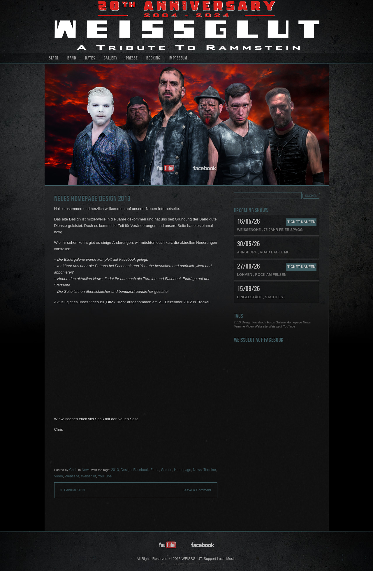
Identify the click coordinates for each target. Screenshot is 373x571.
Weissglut (88, 476)
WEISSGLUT (187, 26)
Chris (73, 470)
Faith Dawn (185, 564)
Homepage (182, 470)
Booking (153, 58)
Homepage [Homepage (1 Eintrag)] (294, 322)
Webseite (72, 476)
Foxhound (205, 564)
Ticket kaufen (301, 222)
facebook (205, 168)
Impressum (178, 58)
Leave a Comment (196, 490)
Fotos (154, 470)
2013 (115, 470)
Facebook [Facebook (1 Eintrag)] (259, 322)
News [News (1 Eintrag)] (307, 322)
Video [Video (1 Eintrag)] (250, 326)
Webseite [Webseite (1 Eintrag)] (261, 326)
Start (54, 58)
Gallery (110, 58)
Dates (90, 58)
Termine (209, 470)
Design (126, 470)
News (86, 470)
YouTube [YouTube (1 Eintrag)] (289, 326)
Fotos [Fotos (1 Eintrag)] (271, 322)
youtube (165, 168)
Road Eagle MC (275, 252)
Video (58, 476)
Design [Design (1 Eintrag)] (246, 322)
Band (71, 58)
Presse (132, 58)
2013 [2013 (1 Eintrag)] (237, 322)
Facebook (141, 470)
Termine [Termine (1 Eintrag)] (239, 326)
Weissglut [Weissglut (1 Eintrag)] (275, 326)
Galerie (166, 470)
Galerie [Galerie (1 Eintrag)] (281, 322)
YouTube (105, 476)
